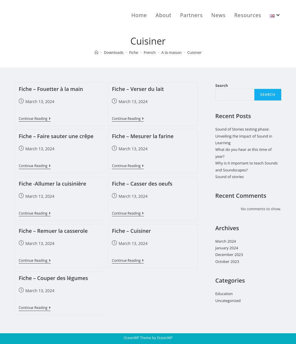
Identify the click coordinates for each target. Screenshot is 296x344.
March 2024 (225, 241)
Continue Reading (35, 119)
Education (224, 293)
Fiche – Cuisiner (131, 230)
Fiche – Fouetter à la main (51, 88)
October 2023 (227, 261)
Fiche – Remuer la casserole (53, 230)
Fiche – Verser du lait (138, 88)
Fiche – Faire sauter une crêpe (56, 136)
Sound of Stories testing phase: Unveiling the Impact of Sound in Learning (243, 136)
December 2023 (229, 254)
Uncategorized (228, 300)
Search (221, 85)
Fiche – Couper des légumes (53, 278)
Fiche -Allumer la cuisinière (52, 183)
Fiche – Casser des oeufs (142, 183)
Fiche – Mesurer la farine (142, 136)
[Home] (96, 52)
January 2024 (226, 247)
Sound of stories (229, 176)
